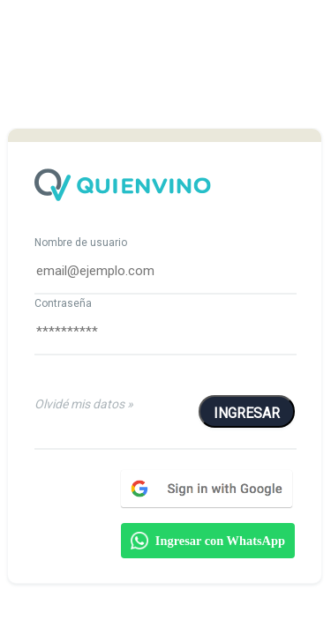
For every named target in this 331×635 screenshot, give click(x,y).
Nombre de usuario (80, 242)
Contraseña (63, 303)
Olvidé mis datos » (83, 404)
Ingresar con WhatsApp (208, 540)
